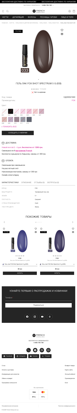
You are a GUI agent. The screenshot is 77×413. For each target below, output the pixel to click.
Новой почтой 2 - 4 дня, (22, 147)
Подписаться (38, 305)
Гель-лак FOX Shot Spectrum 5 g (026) (57, 259)
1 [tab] (38, 79)
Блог (66, 382)
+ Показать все (9, 127)
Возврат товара (70, 365)
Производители (70, 378)
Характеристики (10, 182)
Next (72, 222)
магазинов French (24, 151)
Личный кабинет (70, 374)
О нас (3, 365)
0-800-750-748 (47, 5)
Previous (4, 222)
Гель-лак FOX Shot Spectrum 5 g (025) (20, 259)
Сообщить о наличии (17, 133)
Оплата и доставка (8, 370)
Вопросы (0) (53, 182)
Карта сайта (69, 370)
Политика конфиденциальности (66, 406)
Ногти (5, 17)
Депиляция (18, 17)
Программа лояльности (9, 382)
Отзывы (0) (39, 182)
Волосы (32, 17)
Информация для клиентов (10, 374)
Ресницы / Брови (48, 17)
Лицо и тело (67, 17)
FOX (73, 100)
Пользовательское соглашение (10, 406)
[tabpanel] (38, 51)
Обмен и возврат (7, 378)
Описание (26, 182)
